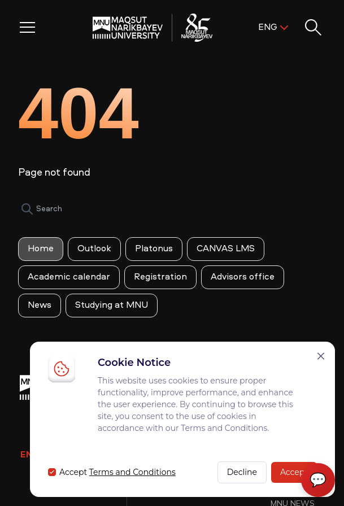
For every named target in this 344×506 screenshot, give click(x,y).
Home (41, 249)
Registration (160, 277)
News (39, 305)
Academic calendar (69, 277)
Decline (242, 472)
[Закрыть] (320, 356)
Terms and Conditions (132, 472)
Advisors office (243, 277)
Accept (294, 472)
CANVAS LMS (226, 249)
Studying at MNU (111, 305)
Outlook (94, 249)
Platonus (154, 249)
